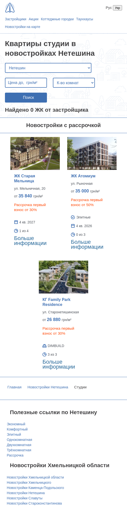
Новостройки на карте (22, 27)
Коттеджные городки (57, 19)
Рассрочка (15, 455)
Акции (33, 19)
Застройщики (15, 19)
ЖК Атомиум (83, 176)
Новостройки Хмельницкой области (35, 477)
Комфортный (17, 429)
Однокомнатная (19, 440)
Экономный (16, 424)
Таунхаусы (84, 19)
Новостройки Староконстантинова (34, 503)
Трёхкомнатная (19, 450)
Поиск (28, 97)
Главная (14, 387)
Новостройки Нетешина (47, 387)
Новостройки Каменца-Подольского (35, 488)
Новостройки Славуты (24, 498)
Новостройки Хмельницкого (29, 482)
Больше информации (30, 240)
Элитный (14, 434)
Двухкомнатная (19, 445)
